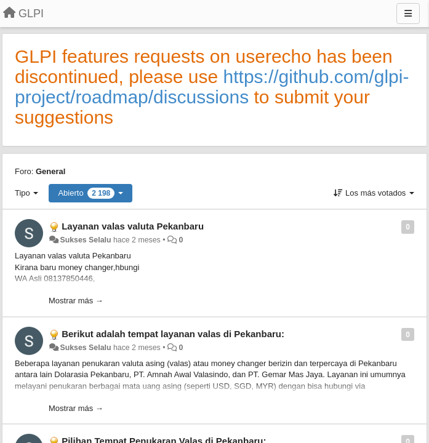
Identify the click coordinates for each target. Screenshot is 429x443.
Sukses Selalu (85, 240)
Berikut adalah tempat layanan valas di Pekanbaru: (173, 334)
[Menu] (408, 13)
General (50, 171)
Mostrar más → (76, 300)
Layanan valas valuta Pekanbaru (133, 226)
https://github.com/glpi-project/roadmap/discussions (212, 86)
